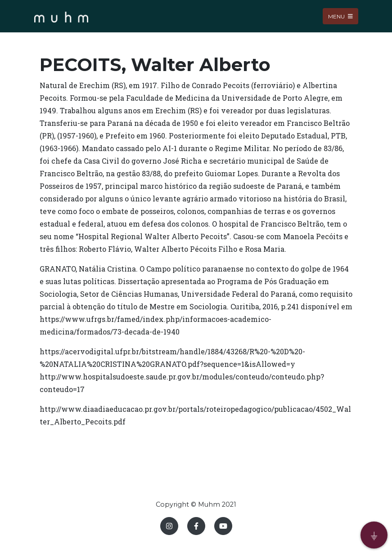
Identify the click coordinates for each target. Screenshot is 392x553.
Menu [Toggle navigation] (340, 16)
